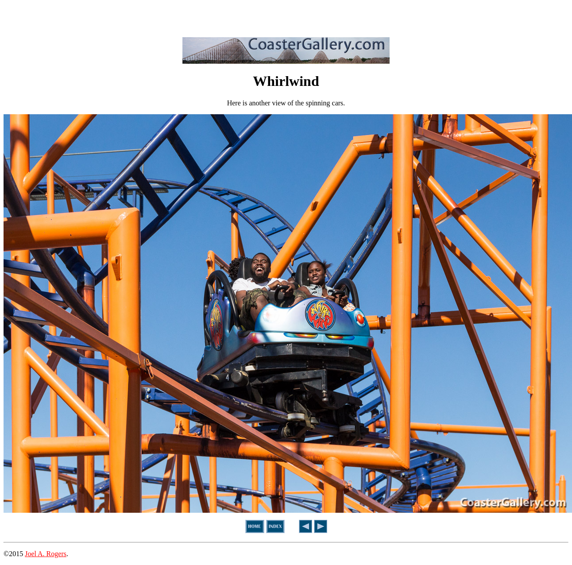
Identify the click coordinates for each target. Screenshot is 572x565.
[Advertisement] (286, 17)
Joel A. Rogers (45, 553)
